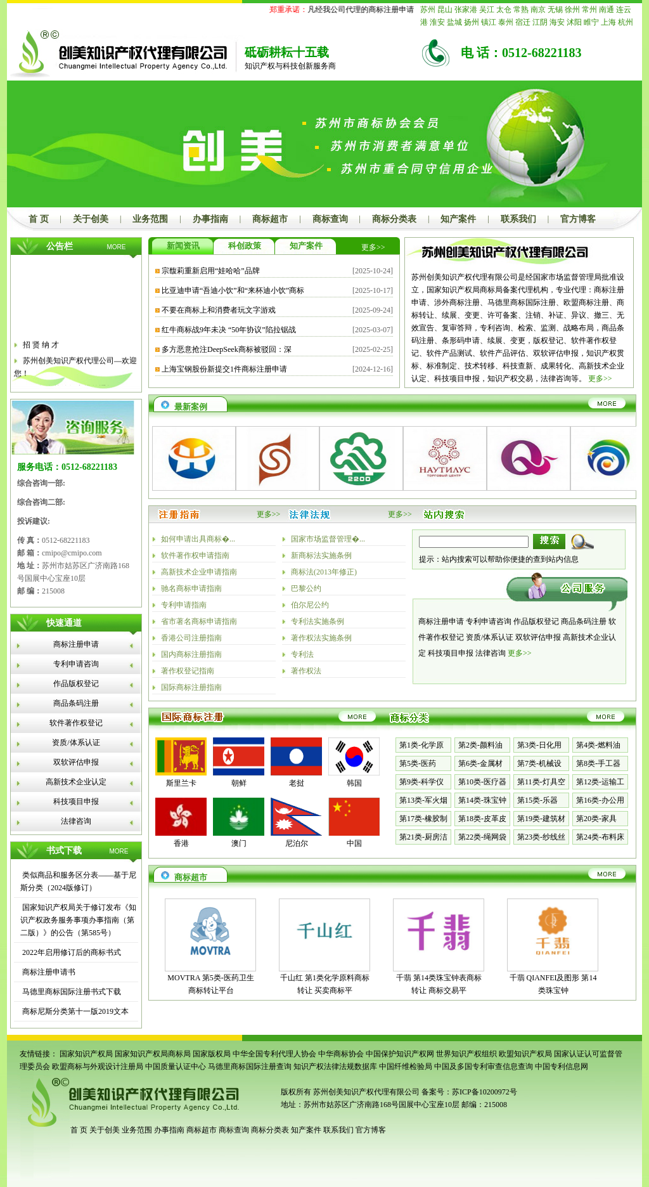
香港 (181, 843)
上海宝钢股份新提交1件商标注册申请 (224, 369)
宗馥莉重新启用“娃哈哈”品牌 (211, 270)
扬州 (471, 22)
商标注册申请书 (47, 972)
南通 (606, 9)
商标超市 (270, 219)
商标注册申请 (76, 644)
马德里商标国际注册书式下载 (70, 991)
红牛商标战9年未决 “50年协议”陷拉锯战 (229, 329)
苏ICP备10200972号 (484, 1091)
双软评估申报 (76, 762)
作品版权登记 (76, 683)
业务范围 (150, 219)
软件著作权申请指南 (195, 555)
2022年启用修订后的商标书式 (70, 952)
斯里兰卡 (181, 783)
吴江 (486, 9)
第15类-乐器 (537, 800)
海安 (557, 22)
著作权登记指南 (187, 670)
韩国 (354, 783)
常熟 (521, 9)
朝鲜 (239, 783)
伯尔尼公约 (310, 604)
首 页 (39, 219)
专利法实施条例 (317, 621)
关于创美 (90, 219)
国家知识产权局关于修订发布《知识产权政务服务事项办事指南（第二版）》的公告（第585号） (78, 920)
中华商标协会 (341, 1053)
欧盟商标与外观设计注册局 (97, 1066)
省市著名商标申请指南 (199, 621)
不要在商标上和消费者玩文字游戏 (219, 310)
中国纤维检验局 (405, 1066)
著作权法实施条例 (321, 637)
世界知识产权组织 (466, 1053)
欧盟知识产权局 (525, 1053)
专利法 (302, 654)
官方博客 (578, 219)
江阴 (540, 22)
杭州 (625, 22)
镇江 (488, 22)
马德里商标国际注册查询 (250, 1066)
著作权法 (306, 670)
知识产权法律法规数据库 (335, 1066)
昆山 (445, 9)
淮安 (437, 22)
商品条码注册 (76, 703)
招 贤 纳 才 (41, 348)
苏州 (427, 9)
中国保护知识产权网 (400, 1053)
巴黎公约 (306, 588)
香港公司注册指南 (191, 637)
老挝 (296, 783)
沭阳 (574, 22)
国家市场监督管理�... (328, 539)
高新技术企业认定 (76, 781)
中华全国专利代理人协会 (274, 1053)
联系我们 (518, 219)
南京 (538, 9)
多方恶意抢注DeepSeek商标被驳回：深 (227, 349)
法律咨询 (76, 821)
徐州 (572, 9)
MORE (116, 246)
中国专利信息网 (561, 1066)
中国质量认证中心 (175, 1066)
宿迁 (522, 22)
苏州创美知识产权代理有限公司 (365, 1091)
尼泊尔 (296, 843)
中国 (354, 843)
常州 (589, 9)
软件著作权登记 (76, 722)
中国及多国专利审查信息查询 (483, 1066)
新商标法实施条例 (321, 555)
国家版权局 (212, 1053)
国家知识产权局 (86, 1053)
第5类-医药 (417, 763)
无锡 (555, 9)
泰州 (505, 22)
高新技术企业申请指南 (199, 572)
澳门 (239, 843)
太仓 (503, 9)
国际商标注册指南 (191, 687)
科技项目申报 (76, 801)
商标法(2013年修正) (324, 572)
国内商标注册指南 (191, 654)
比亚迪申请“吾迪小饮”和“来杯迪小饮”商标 (233, 290)
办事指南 (210, 219)
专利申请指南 (184, 604)
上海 (608, 22)
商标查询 (330, 219)
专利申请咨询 (76, 663)
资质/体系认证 (76, 742)
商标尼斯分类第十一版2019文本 (74, 1011)
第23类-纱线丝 (541, 837)
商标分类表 (394, 219)
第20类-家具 (596, 818)
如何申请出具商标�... (198, 539)
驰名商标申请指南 (191, 588)
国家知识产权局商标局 (153, 1053)
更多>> (373, 247)
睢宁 (591, 22)
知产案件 (458, 219)
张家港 (465, 9)
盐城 (454, 22)
